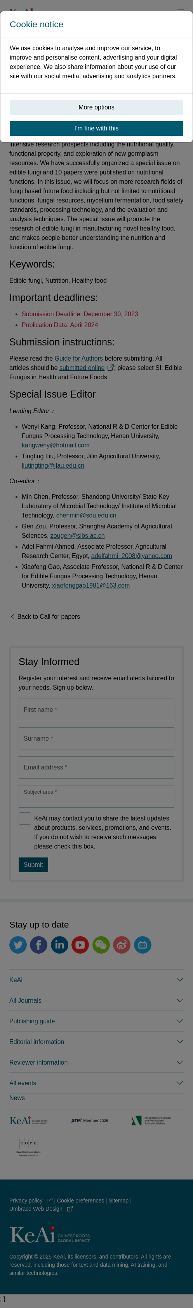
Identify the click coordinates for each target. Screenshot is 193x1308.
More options (96, 107)
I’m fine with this (97, 128)
